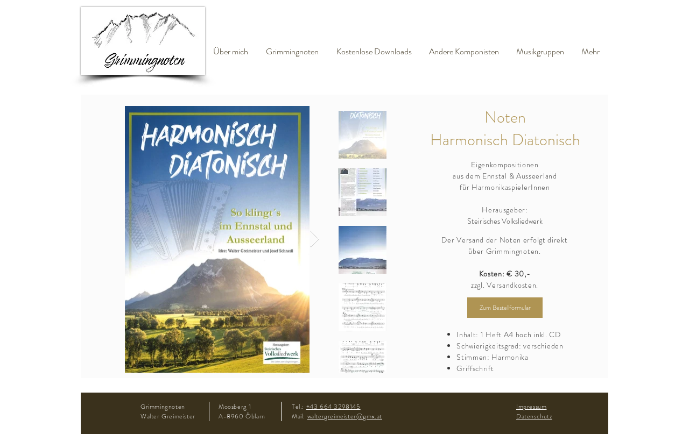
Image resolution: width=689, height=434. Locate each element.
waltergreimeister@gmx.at (344, 416)
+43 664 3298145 (333, 406)
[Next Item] (314, 239)
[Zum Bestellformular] (505, 307)
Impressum (531, 406)
